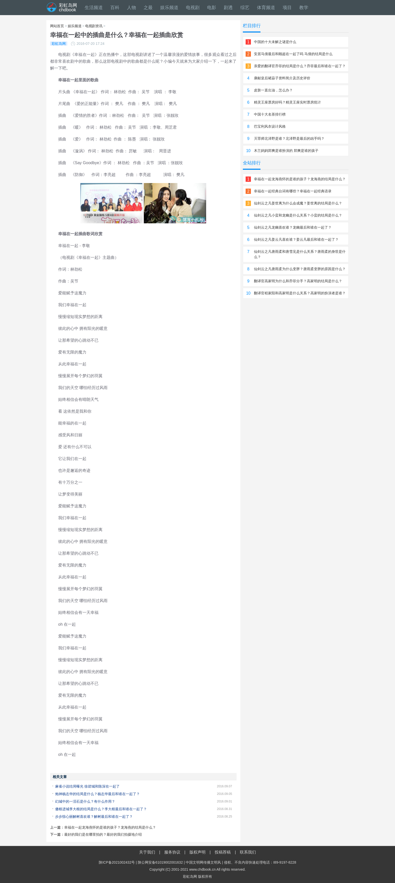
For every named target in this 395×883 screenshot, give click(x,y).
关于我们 (147, 852)
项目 (287, 7)
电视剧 (193, 7)
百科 (114, 7)
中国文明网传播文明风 (203, 862)
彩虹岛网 (190, 876)
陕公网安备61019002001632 (160, 862)
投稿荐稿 (223, 852)
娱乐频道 (169, 7)
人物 (131, 7)
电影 (211, 7)
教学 (303, 7)
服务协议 (172, 852)
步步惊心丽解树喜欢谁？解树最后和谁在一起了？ (94, 817)
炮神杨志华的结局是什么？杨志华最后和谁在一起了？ (97, 794)
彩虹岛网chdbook (68, 7)
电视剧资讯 (93, 26)
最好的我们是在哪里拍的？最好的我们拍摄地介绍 (103, 834)
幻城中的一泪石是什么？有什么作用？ (85, 801)
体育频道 (266, 7)
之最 (148, 7)
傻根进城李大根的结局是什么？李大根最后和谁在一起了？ (101, 809)
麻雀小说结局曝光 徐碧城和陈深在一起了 (87, 786)
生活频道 (94, 7)
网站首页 (57, 26)
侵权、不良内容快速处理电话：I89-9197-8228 (260, 862)
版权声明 (197, 852)
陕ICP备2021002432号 (117, 862)
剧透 (228, 7)
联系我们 (248, 852)
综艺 (244, 7)
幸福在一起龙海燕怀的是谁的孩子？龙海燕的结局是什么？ (110, 827)
